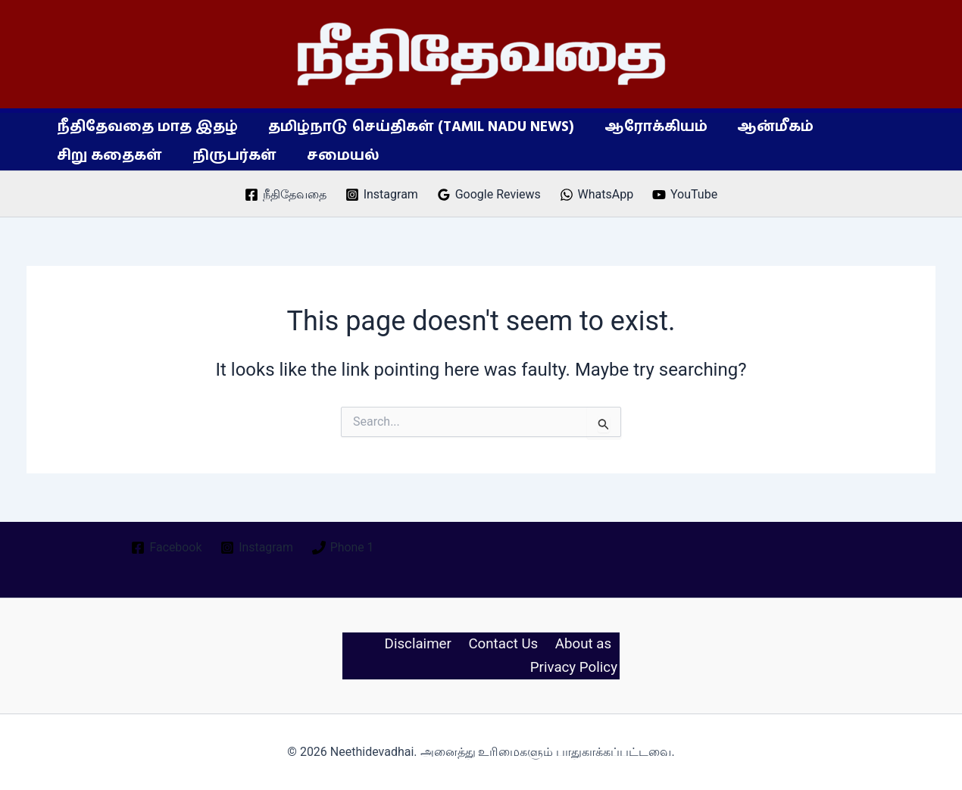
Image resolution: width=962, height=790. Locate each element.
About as (583, 644)
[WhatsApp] (596, 194)
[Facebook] (166, 547)
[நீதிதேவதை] (286, 194)
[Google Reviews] (488, 194)
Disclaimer (420, 644)
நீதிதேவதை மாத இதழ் (146, 127)
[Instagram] (381, 194)
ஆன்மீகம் (770, 127)
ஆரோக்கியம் (652, 127)
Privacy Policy (575, 667)
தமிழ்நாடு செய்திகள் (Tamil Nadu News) (419, 127)
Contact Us (505, 644)
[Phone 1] (343, 547)
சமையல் (339, 155)
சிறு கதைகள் (108, 155)
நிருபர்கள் (232, 155)
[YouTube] (685, 194)
